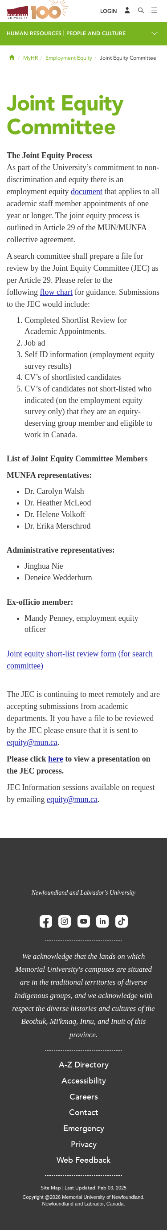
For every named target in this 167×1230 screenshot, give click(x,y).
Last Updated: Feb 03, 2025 (95, 1188)
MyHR (30, 58)
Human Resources (34, 33)
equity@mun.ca (32, 742)
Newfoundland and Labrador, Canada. (83, 1203)
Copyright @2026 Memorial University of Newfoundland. (83, 1197)
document (86, 191)
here (55, 758)
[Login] (109, 11)
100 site (51, 11)
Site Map (51, 1188)
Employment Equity (68, 58)
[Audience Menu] (127, 11)
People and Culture (96, 33)
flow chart (56, 292)
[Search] (141, 11)
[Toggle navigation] (154, 11)
